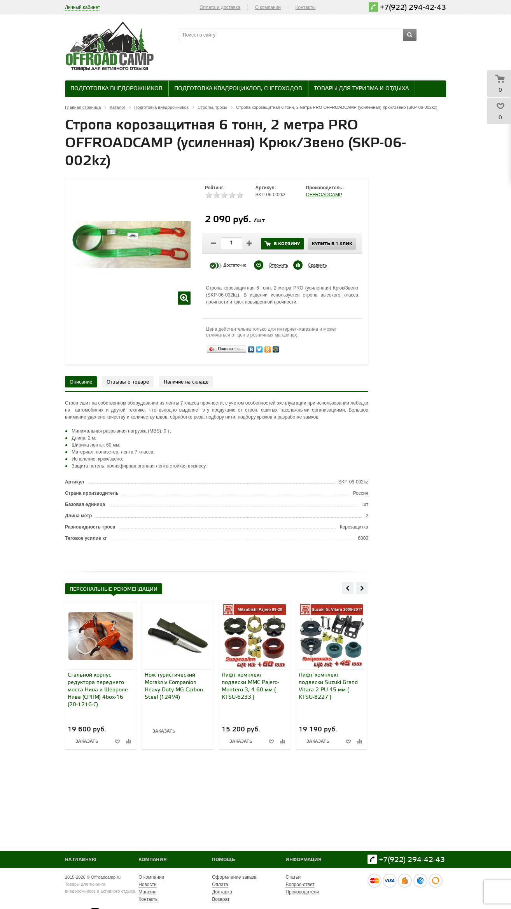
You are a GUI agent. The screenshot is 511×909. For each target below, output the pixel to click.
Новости (147, 884)
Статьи (293, 877)
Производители (302, 892)
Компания (152, 860)
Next (362, 588)
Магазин (147, 892)
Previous (348, 588)
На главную (80, 860)
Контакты (306, 7)
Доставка (222, 892)
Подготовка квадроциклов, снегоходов (238, 88)
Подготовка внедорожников (116, 88)
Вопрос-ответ (299, 884)
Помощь (223, 860)
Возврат (220, 899)
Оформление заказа (234, 877)
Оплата (220, 884)
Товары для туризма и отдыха (361, 88)
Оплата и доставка (220, 7)
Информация (303, 860)
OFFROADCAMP (324, 194)
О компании (268, 7)
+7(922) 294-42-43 (413, 7)
